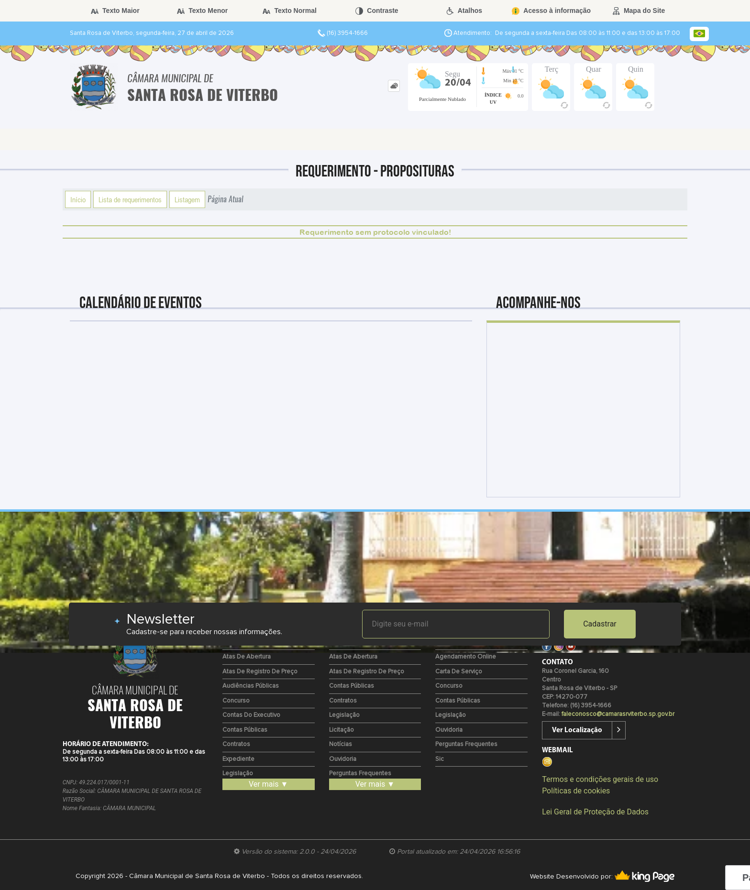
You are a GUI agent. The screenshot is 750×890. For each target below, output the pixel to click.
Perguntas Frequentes (360, 773)
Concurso (236, 701)
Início (78, 199)
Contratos (236, 744)
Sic (439, 759)
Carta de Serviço (458, 672)
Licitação (341, 730)
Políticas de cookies (576, 790)
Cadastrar (600, 623)
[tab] (394, 86)
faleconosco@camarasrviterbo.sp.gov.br (618, 714)
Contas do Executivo (251, 715)
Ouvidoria (342, 759)
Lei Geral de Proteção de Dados (595, 811)
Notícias (340, 744)
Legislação (237, 773)
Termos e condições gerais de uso (600, 779)
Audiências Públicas (250, 686)
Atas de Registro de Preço (260, 672)
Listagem (187, 199)
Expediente (238, 759)
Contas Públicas (244, 730)
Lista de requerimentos (130, 199)
